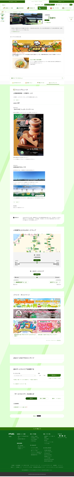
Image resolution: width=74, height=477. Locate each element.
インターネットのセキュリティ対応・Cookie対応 (54, 467)
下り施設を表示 (48, 22)
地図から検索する (34, 380)
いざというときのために (48, 452)
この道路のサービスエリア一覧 (20, 384)
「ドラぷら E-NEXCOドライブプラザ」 (35, 470)
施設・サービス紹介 (34, 451)
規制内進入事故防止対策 (48, 461)
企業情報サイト (61, 1)
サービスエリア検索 (34, 448)
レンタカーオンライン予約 (48, 442)
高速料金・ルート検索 (21, 434)
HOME (10, 437)
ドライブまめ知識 (47, 458)
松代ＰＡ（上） (54, 283)
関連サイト (13, 467)
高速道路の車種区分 (21, 439)
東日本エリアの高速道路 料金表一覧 (23, 437)
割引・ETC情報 (33, 434)
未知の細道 (46, 439)
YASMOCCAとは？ (16, 31)
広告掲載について (19, 467)
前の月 (17, 100)
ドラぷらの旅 (46, 444)
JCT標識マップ (20, 449)
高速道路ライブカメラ (21, 447)
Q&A (41, 4)
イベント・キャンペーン (35, 449)
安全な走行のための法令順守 (49, 460)
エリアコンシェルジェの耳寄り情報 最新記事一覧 (36, 455)
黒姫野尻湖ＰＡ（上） (21, 283)
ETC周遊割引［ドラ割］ (35, 438)
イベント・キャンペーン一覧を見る (54, 341)
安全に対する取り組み (48, 455)
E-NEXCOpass (33, 441)
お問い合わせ (36, 4)
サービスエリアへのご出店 (27, 467)
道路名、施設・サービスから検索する (21, 380)
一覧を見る (59, 399)
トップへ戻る (36, 429)
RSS (53, 399)
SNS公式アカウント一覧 (62, 438)
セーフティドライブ (47, 448)
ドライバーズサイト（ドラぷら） (37, 1)
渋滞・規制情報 (20, 446)
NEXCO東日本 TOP (13, 1)
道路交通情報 (19, 443)
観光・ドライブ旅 (46, 434)
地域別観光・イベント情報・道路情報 (49, 437)
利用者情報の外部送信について (38, 467)
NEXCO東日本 (44, 470)
